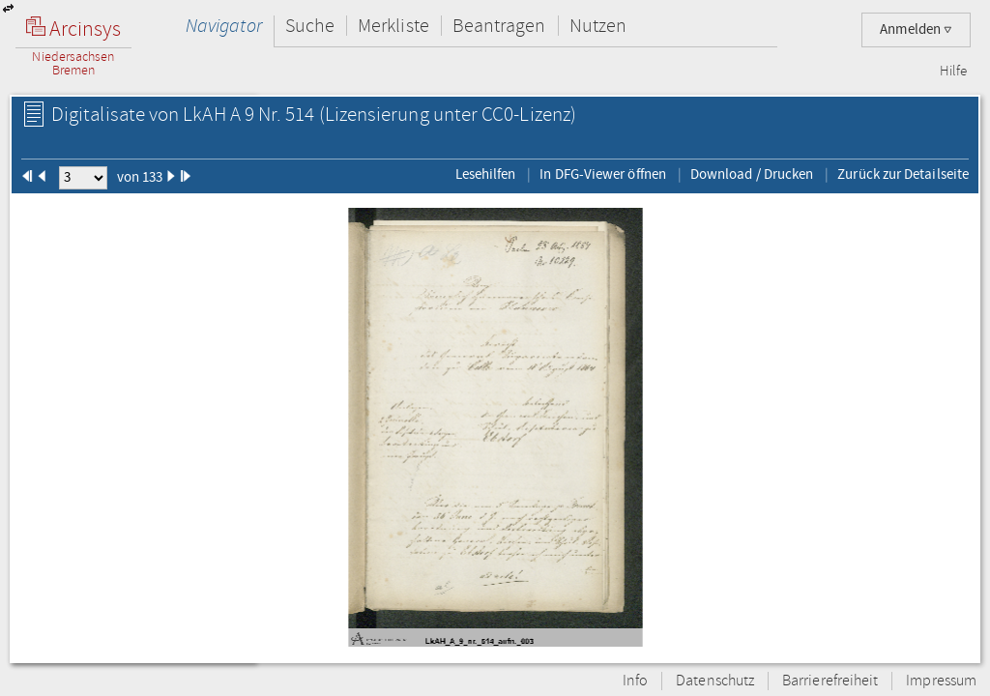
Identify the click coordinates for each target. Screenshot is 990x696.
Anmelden (916, 29)
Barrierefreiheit (830, 681)
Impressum (941, 681)
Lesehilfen (485, 174)
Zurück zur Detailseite (903, 174)
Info (635, 681)
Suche (310, 26)
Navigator (224, 26)
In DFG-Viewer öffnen (602, 174)
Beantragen (499, 26)
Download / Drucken (751, 174)
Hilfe (953, 71)
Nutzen (597, 26)
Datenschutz (715, 681)
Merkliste (393, 26)
